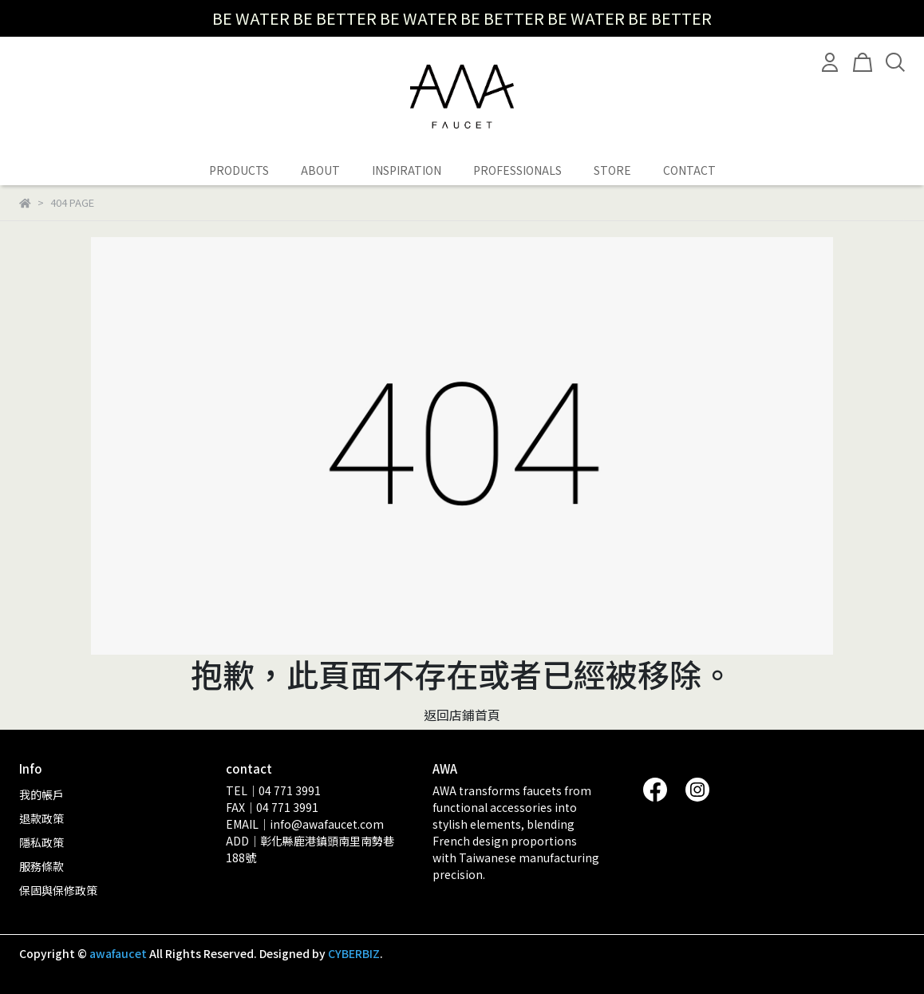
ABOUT (320, 170)
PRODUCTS (239, 170)
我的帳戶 (41, 794)
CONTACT (689, 170)
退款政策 (41, 818)
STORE (612, 170)
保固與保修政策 (58, 890)
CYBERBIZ (354, 953)
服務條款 (41, 866)
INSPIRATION (406, 170)
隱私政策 (41, 842)
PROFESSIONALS (517, 170)
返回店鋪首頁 (462, 714)
